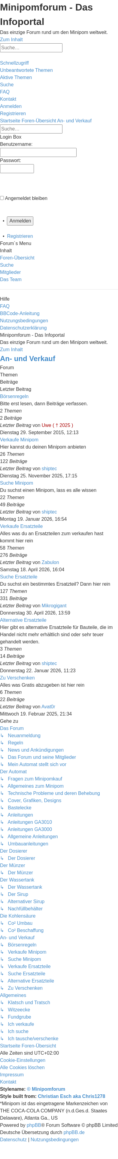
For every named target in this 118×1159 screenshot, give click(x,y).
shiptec (49, 468)
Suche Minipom (16, 483)
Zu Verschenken (17, 677)
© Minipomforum (46, 1089)
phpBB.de (74, 1132)
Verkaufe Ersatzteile (21, 526)
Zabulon (50, 562)
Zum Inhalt (11, 39)
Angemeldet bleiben (26, 198)
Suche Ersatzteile (19, 576)
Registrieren (20, 236)
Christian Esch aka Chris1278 (71, 1096)
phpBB (34, 1125)
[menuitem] (26, 70)
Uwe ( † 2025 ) (57, 425)
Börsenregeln (14, 396)
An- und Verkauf (27, 358)
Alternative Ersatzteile (23, 620)
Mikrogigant (54, 605)
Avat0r (48, 706)
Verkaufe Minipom (19, 439)
